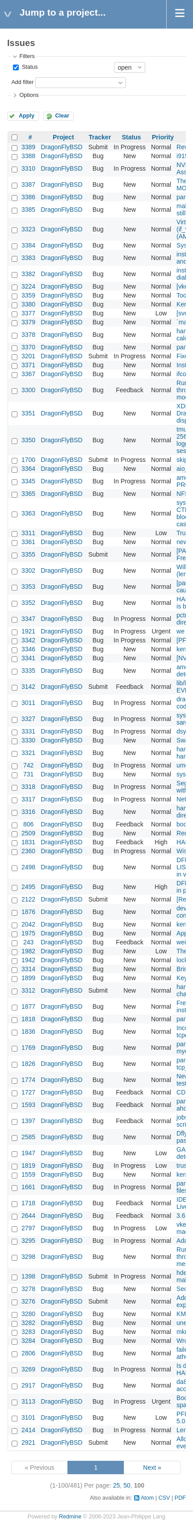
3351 (28, 413)
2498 (28, 867)
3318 (28, 786)
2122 (28, 899)
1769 (28, 1047)
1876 (28, 911)
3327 (28, 718)
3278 (28, 1288)
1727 (28, 1092)
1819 (28, 1165)
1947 (28, 1153)
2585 (28, 1136)
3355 (28, 554)
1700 (28, 459)
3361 (28, 541)
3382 (28, 273)
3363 (28, 513)
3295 (28, 1240)
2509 (28, 833)
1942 (28, 960)
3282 (28, 1322)
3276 (28, 1301)
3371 (28, 365)
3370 (28, 347)
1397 (28, 1120)
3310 (28, 168)
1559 (28, 1174)
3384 (28, 245)
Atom (147, 1498)
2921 (28, 1442)
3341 (28, 658)
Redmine (70, 1517)
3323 (28, 229)
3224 (28, 286)
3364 (28, 468)
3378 (28, 334)
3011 (28, 702)
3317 (28, 799)
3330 (28, 740)
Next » (152, 1467)
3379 (28, 322)
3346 (28, 649)
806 (28, 824)
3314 (28, 969)
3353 (28, 586)
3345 (28, 481)
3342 (28, 640)
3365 (28, 493)
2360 (28, 851)
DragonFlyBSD (61, 147)
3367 (28, 373)
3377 (28, 313)
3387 (28, 184)
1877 (28, 1006)
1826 (28, 1063)
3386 (28, 197)
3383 (28, 257)
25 (116, 1485)
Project (63, 137)
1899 (28, 977)
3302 (28, 570)
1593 (28, 1104)
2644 (28, 1215)
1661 (28, 1187)
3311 (28, 533)
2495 (28, 886)
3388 (28, 155)
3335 (28, 670)
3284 (28, 1340)
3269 (28, 1369)
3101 (28, 1417)
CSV (164, 1498)
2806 (28, 1353)
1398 (28, 1276)
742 (28, 765)
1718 (28, 1203)
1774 (28, 1079)
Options (28, 95)
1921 (28, 631)
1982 (28, 951)
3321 (28, 752)
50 (126, 1485)
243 (28, 942)
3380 (28, 304)
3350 (28, 440)
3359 (28, 295)
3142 (28, 686)
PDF (180, 1498)
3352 (28, 602)
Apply (26, 116)
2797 (28, 1228)
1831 (28, 842)
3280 (28, 1313)
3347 (28, 618)
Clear (62, 116)
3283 (28, 1331)
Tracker (100, 137)
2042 (28, 924)
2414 (28, 1430)
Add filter (22, 82)
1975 (28, 933)
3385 (28, 209)
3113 (28, 1401)
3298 (28, 1256)
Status (29, 67)
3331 (28, 731)
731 (28, 774)
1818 (28, 1019)
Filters (26, 56)
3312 (28, 990)
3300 (28, 390)
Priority (163, 137)
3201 (28, 356)
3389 (28, 147)
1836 (28, 1031)
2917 (28, 1385)
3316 (28, 811)
